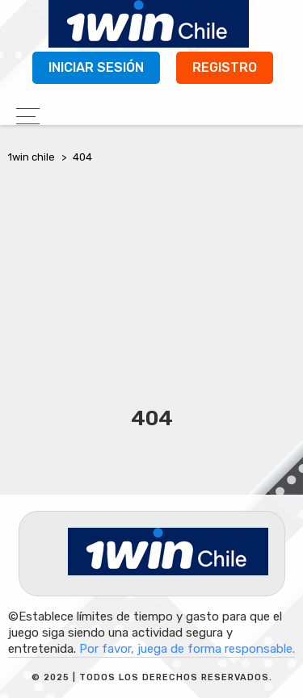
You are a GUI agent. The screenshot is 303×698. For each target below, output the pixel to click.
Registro (224, 67)
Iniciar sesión (96, 67)
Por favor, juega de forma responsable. (187, 649)
